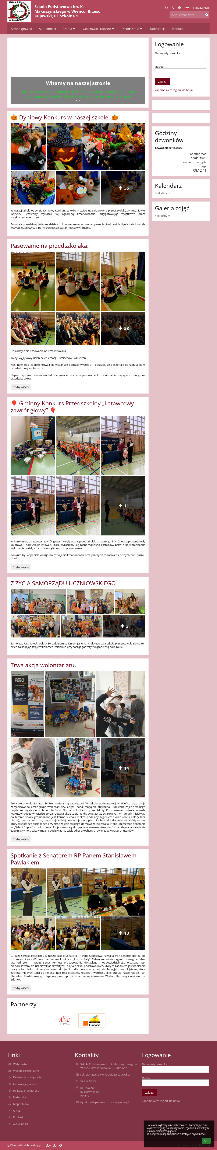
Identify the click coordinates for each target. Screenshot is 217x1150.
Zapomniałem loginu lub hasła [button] (174, 90)
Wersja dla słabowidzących (25, 1145)
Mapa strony (21, 1104)
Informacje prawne (25, 1084)
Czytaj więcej (22, 387)
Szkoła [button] (69, 29)
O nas (16, 1110)
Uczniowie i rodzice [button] (99, 29)
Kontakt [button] (178, 29)
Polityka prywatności (26, 1091)
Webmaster (20, 1064)
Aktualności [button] (47, 29)
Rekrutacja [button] (158, 29)
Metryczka (19, 1097)
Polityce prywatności (193, 1134)
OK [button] (206, 1140)
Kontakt (18, 1117)
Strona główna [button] (21, 29)
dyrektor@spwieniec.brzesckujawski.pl (104, 1102)
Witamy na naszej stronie (78, 83)
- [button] (173, 8)
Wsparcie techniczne (26, 1071)
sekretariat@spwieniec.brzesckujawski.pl (105, 1074)
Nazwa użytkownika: (168, 53)
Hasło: (159, 67)
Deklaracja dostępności (27, 1077)
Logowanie (201, 8)
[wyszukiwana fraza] (189, 15)
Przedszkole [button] (132, 29)
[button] (187, 7)
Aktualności (20, 1124)
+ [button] (166, 8)
